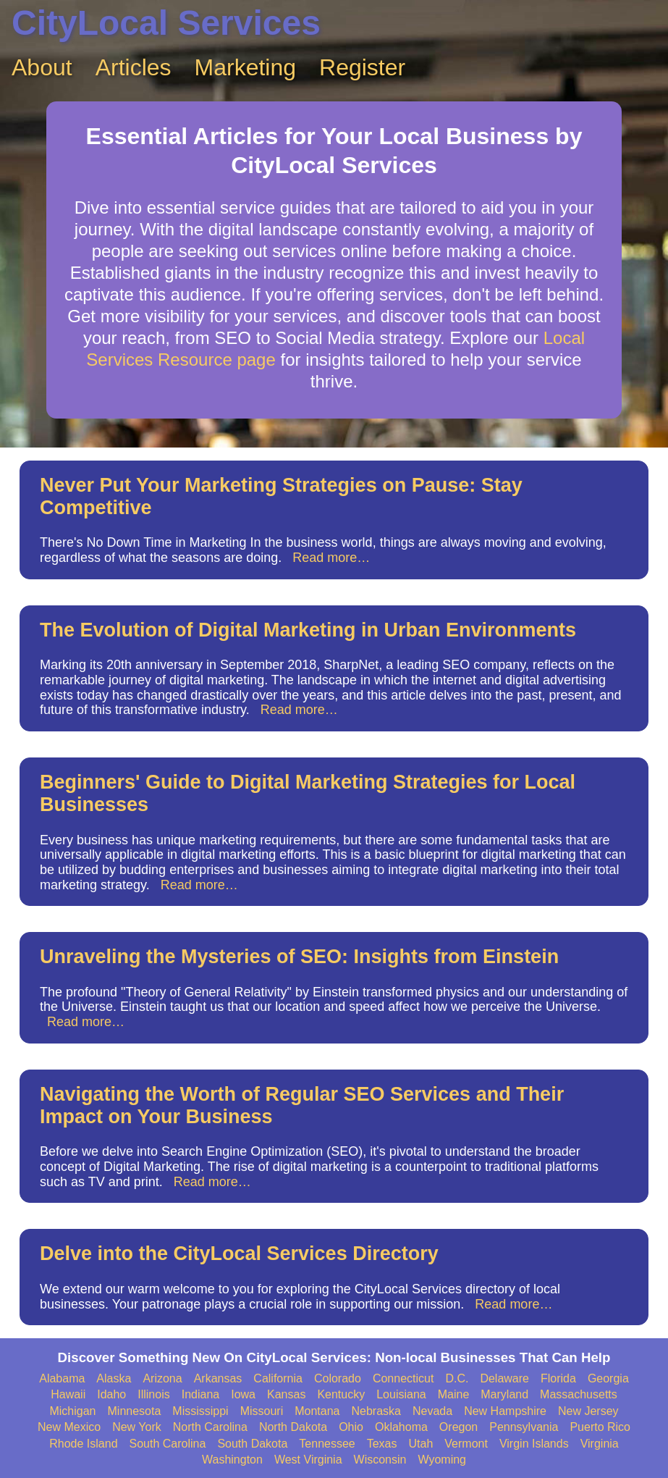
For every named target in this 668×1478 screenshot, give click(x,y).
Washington (232, 1459)
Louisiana (401, 1394)
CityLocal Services (166, 23)
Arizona (162, 1378)
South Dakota (252, 1443)
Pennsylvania (523, 1427)
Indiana (201, 1394)
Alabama (62, 1378)
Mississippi (200, 1411)
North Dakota (293, 1427)
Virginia (599, 1443)
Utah (421, 1443)
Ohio (351, 1427)
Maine (454, 1394)
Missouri (262, 1411)
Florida (558, 1378)
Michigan (72, 1411)
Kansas (286, 1394)
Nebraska (376, 1411)
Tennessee (327, 1443)
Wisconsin (380, 1459)
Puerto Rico (600, 1427)
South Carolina (168, 1443)
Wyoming (442, 1459)
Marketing (246, 67)
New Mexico (69, 1427)
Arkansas (218, 1378)
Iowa (243, 1394)
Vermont (466, 1443)
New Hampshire (505, 1411)
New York (136, 1427)
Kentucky (341, 1394)
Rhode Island (83, 1443)
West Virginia (308, 1459)
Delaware (504, 1378)
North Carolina (210, 1427)
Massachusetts (578, 1394)
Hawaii (68, 1394)
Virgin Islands (534, 1443)
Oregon (458, 1427)
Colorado (337, 1378)
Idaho (111, 1394)
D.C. (456, 1378)
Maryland (504, 1394)
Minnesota (134, 1411)
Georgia (608, 1378)
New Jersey (588, 1411)
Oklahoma (401, 1427)
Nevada (432, 1411)
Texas (382, 1443)
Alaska (113, 1378)
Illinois (153, 1394)
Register (362, 67)
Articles (134, 67)
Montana (317, 1411)
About (42, 67)
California (278, 1378)
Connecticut (403, 1378)
